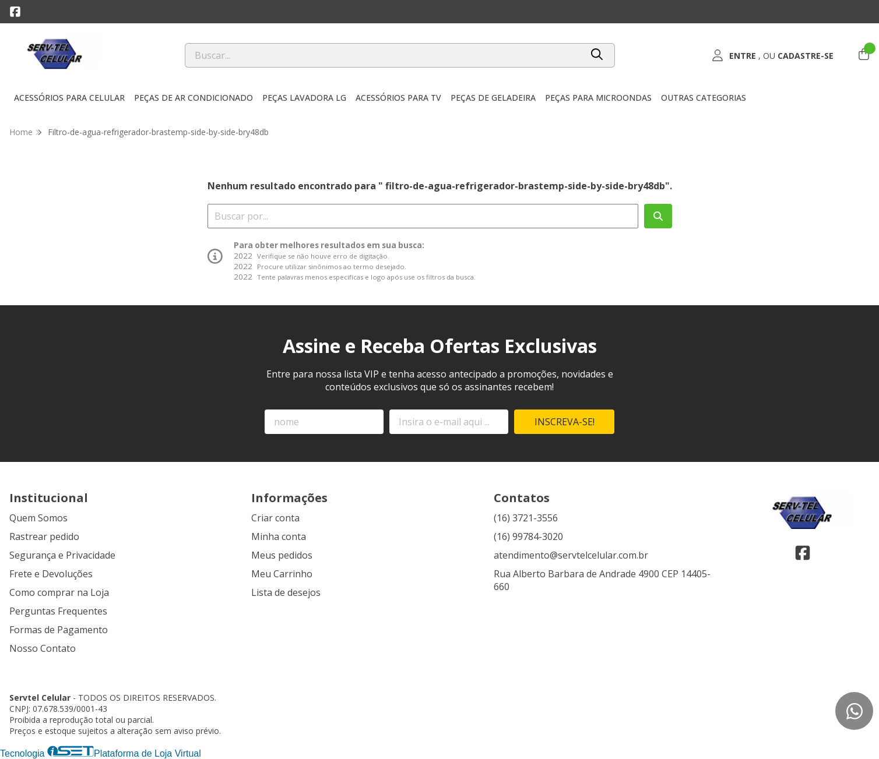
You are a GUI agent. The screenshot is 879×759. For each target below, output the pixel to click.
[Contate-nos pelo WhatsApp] (854, 711)
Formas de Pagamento (58, 629)
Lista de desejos (286, 592)
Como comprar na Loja (59, 592)
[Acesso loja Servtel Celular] (772, 55)
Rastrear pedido (44, 536)
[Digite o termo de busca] (383, 55)
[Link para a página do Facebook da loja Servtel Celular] (15, 11)
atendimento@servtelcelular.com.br (571, 555)
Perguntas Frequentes (58, 611)
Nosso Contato (42, 648)
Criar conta (275, 517)
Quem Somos (38, 517)
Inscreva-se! (565, 421)
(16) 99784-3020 (528, 536)
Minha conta (278, 536)
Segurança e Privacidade (62, 555)
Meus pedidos (281, 555)
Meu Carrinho (281, 573)
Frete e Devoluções (51, 573)
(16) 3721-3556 (526, 517)
